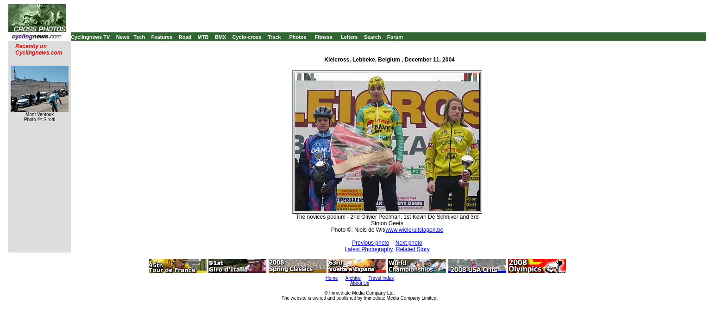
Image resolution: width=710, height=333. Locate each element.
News (123, 37)
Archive (353, 278)
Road (185, 37)
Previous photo (370, 243)
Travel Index (381, 278)
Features (162, 37)
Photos (297, 37)
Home (332, 278)
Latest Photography (369, 249)
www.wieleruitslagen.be (414, 230)
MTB (203, 37)
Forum (395, 37)
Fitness (323, 37)
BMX (220, 37)
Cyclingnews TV (90, 37)
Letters (349, 37)
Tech (139, 37)
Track (274, 37)
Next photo (409, 243)
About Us (359, 283)
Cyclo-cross (247, 37)
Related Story (413, 249)
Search (372, 37)
